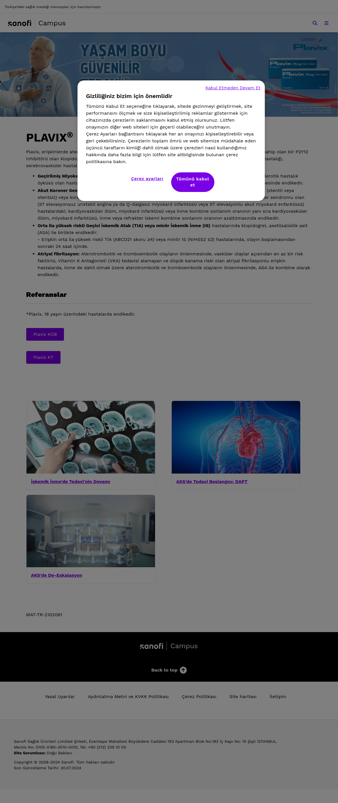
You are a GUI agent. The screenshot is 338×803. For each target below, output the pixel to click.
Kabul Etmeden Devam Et (232, 88)
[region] (171, 140)
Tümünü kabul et (192, 182)
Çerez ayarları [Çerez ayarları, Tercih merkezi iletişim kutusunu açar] (147, 178)
